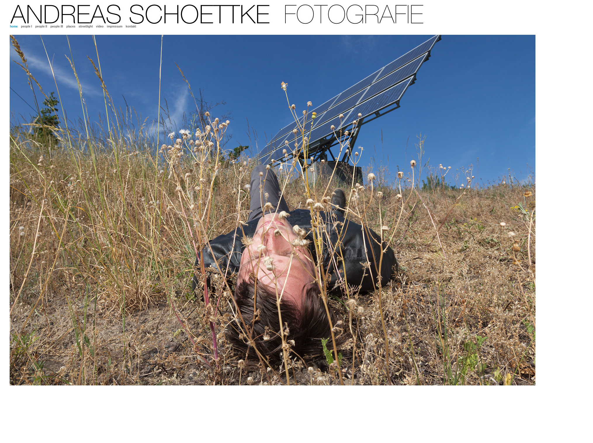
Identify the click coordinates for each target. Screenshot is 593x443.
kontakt (131, 26)
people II (41, 26)
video (100, 26)
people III (56, 26)
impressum (114, 26)
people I (26, 26)
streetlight (86, 26)
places (70, 26)
